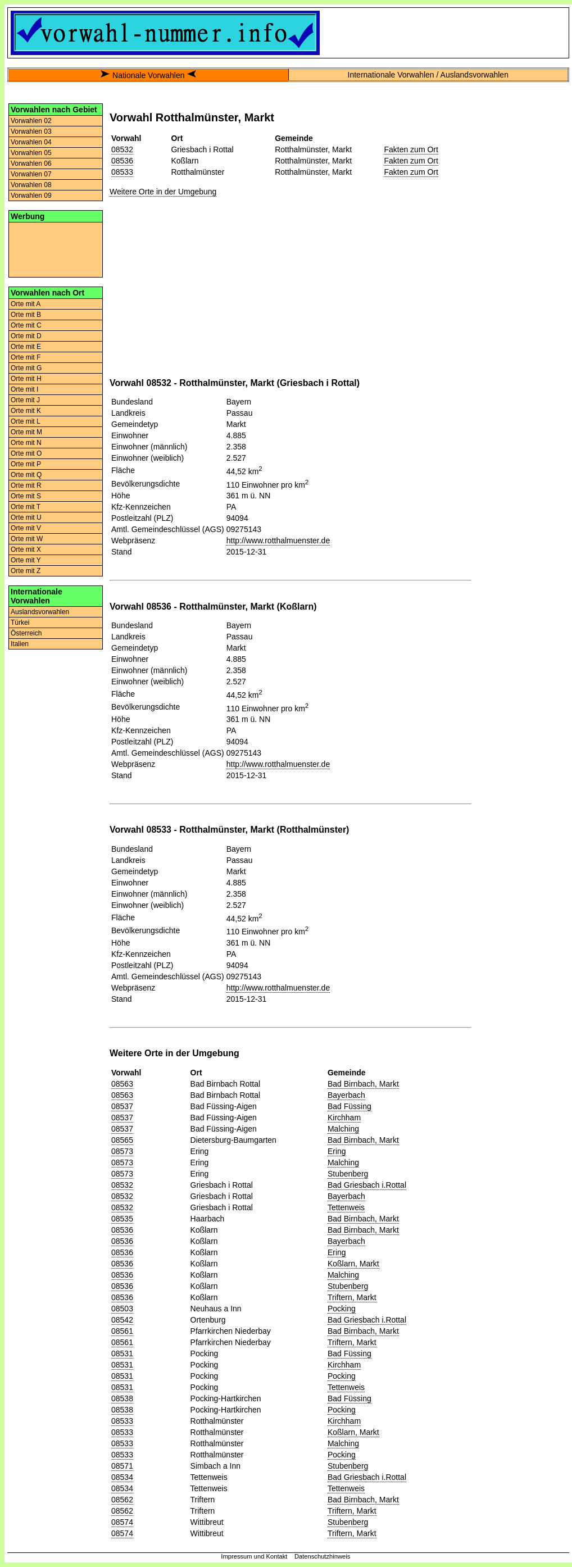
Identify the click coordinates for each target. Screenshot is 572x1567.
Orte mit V (26, 528)
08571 (122, 1465)
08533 (122, 171)
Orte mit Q (26, 475)
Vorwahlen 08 (31, 185)
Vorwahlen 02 (31, 121)
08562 (122, 1499)
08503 (122, 1308)
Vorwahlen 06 (31, 163)
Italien (20, 644)
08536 (122, 160)
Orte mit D (26, 336)
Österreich (26, 633)
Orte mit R (26, 485)
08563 (122, 1083)
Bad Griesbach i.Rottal (367, 1184)
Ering (337, 1151)
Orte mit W (27, 539)
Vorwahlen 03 (31, 131)
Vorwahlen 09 (31, 195)
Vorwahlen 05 (31, 153)
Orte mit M (26, 432)
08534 (122, 1477)
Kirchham (344, 1117)
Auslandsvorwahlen (40, 612)
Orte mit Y (26, 560)
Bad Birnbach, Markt (363, 1083)
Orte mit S (26, 496)
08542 (122, 1319)
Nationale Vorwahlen (148, 75)
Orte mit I (24, 389)
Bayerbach (346, 1095)
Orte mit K (26, 411)
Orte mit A (25, 304)
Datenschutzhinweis (322, 1556)
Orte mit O (26, 453)
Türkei (20, 622)
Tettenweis (346, 1207)
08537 (122, 1106)
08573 (122, 1151)
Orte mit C (26, 325)
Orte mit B (26, 315)
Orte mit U (26, 517)
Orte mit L (25, 421)
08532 (122, 149)
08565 (122, 1139)
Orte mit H (26, 379)
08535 (122, 1218)
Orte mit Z (25, 571)
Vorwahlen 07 (31, 174)
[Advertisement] (56, 249)
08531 (122, 1353)
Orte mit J (25, 400)
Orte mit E (26, 347)
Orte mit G (26, 368)
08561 (122, 1331)
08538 (122, 1398)
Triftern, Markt (352, 1297)
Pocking (342, 1308)
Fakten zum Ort (411, 149)
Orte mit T (25, 507)
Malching (343, 1128)
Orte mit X (26, 549)
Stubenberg (348, 1173)
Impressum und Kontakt (254, 1556)
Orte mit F (25, 357)
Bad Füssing (349, 1106)
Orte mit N (26, 443)
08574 (122, 1522)
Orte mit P (26, 464)
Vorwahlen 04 (31, 142)
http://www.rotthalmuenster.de (278, 540)
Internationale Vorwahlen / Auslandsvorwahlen (428, 74)
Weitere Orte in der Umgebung (163, 191)
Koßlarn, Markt (353, 1263)
